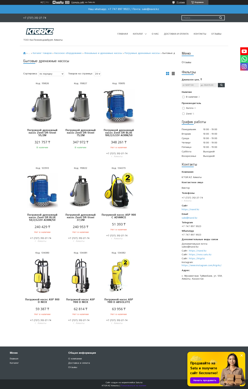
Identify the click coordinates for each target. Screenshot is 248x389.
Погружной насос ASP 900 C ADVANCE (80, 216)
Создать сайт (77, 2)
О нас (155, 34)
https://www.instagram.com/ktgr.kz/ (202, 265)
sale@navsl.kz (189, 218)
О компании (75, 358)
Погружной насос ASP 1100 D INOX (156, 216)
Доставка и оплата (176, 34)
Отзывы (216, 34)
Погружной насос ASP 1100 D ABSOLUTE (42, 300)
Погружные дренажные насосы (142, 53)
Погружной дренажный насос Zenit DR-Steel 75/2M (80, 133)
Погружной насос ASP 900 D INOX (118, 216)
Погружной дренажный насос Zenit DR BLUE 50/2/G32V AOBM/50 (156, 133)
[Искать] (220, 18)
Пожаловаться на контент (133, 385)
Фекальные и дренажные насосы (103, 53)
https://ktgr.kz (197, 258)
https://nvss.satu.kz (200, 254)
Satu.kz (139, 382)
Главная (122, 34)
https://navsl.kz (190, 209)
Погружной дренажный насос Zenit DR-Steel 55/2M (42, 133)
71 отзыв (181, 2)
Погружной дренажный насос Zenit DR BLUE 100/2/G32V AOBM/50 (118, 133)
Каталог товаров (42, 53)
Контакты (200, 34)
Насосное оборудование (68, 53)
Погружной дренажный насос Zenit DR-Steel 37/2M (42, 217)
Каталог (138, 34)
